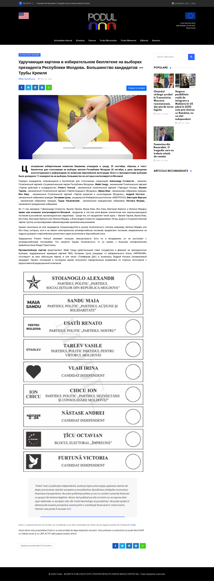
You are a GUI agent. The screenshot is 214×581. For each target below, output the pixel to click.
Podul (133, 525)
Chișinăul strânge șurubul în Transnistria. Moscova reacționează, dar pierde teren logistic (164, 100)
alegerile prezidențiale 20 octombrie (36, 546)
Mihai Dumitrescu (27, 79)
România (80, 40)
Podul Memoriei (128, 40)
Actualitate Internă (63, 40)
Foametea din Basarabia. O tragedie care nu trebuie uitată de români (164, 150)
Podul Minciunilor (108, 40)
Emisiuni (156, 40)
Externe (92, 40)
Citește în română (136, 88)
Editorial (144, 40)
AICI (69, 508)
